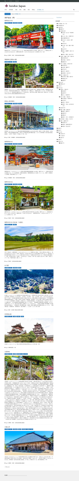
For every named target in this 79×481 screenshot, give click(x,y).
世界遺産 (11, 9)
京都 (16, 9)
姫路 (59, 128)
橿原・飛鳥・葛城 (64, 109)
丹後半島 (65, 58)
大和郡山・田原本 (67, 98)
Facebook (59, 17)
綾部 (64, 80)
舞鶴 (64, 61)
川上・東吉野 (66, 95)
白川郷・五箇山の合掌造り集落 (17, 309)
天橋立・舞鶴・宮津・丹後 (66, 56)
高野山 (61, 84)
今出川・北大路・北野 (68, 40)
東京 (29, 9)
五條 (64, 91)
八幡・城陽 (65, 67)
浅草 (61, 137)
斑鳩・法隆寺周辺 (67, 124)
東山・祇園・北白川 (67, 54)
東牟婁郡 (10, 97)
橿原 (64, 113)
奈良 (20, 9)
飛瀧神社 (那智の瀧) (11, 59)
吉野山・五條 (63, 89)
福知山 (64, 78)
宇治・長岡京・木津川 (65, 63)
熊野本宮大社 (9, 182)
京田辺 (64, 65)
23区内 (61, 133)
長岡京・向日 (66, 73)
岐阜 (20, 267)
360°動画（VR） (40, 9)
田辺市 (9, 218)
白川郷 (7, 265)
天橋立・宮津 (66, 60)
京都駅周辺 (65, 38)
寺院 (9, 137)
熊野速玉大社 (9, 20)
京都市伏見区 (10, 347)
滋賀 (59, 139)
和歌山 (33, 9)
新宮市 (9, 55)
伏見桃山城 (8, 314)
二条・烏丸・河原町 (67, 36)
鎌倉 (25, 9)
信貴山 (64, 122)
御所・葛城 (65, 111)
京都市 (18, 316)
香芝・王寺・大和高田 (68, 117)
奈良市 (61, 107)
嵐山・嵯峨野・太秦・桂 (68, 51)
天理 (64, 100)
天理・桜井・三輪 (64, 96)
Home (6, 9)
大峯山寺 (7, 427)
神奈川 (59, 141)
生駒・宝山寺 (66, 126)
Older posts (7, 466)
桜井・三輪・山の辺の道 (68, 104)
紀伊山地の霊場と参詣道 (19, 55)
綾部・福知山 (63, 75)
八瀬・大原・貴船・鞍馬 (68, 45)
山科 (64, 49)
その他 (61, 135)
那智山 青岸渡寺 (9, 101)
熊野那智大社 (9, 141)
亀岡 (61, 29)
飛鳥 (64, 115)
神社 (13, 55)
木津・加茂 (65, 71)
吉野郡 (9, 422)
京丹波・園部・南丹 (67, 76)
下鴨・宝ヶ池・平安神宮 (68, 32)
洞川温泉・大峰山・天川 (22, 354)
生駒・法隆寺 (63, 121)
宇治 (64, 69)
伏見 (22, 316)
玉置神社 (7, 352)
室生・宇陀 (65, 102)
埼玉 (59, 86)
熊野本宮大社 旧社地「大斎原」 (14, 222)
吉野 (64, 93)
